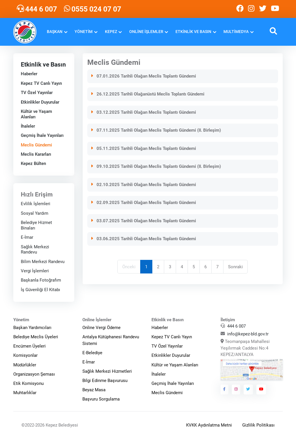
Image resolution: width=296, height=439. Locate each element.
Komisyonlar (25, 355)
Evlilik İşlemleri (35, 203)
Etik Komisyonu (28, 383)
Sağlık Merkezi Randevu (35, 249)
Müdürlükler (24, 365)
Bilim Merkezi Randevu (42, 261)
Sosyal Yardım (34, 213)
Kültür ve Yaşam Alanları (174, 365)
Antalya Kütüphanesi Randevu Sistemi (110, 340)
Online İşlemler (146, 31)
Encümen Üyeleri (29, 346)
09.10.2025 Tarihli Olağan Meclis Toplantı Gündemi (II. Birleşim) (156, 166)
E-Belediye (92, 352)
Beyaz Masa (94, 389)
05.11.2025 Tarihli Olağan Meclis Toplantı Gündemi (143, 148)
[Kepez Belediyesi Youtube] (276, 9)
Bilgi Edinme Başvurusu (104, 380)
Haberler (29, 73)
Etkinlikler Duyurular (40, 101)
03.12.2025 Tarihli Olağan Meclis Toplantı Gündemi (143, 112)
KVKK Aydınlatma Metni (209, 425)
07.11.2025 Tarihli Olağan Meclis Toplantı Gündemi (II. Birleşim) (156, 130)
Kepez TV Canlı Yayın (41, 83)
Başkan (54, 31)
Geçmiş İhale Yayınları (42, 135)
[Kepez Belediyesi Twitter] (263, 9)
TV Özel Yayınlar (36, 92)
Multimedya (236, 31)
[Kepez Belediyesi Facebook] (240, 9)
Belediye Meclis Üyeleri (35, 336)
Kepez (111, 31)
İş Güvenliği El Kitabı (40, 289)
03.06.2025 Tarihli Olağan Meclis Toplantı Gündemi (143, 238)
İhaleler (28, 126)
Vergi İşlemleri (35, 270)
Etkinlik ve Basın (193, 31)
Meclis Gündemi (36, 144)
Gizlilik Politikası (258, 425)
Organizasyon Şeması (34, 374)
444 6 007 (236, 326)
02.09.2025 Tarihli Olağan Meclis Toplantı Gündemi (143, 202)
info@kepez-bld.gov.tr (248, 334)
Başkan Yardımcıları (32, 327)
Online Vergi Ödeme (101, 327)
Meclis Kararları (36, 154)
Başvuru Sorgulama (101, 399)
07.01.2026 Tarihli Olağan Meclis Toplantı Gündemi (143, 75)
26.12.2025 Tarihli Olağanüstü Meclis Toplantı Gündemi (147, 94)
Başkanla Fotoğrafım (41, 280)
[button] (273, 31)
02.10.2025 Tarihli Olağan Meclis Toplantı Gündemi (143, 184)
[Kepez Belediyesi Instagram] (251, 9)
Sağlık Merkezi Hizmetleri (107, 371)
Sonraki (235, 266)
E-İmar (27, 237)
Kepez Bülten (33, 163)
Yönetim (83, 31)
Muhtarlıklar (24, 392)
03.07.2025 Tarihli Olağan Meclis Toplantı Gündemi (143, 220)
